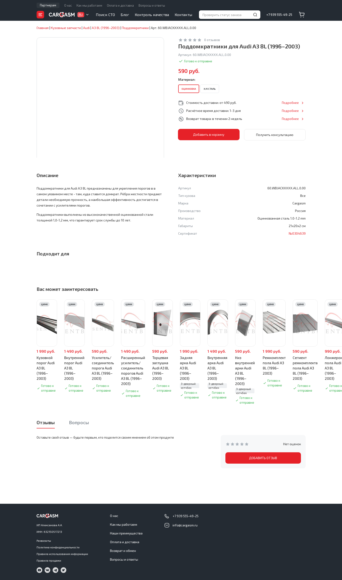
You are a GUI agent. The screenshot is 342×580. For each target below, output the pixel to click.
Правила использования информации (62, 553)
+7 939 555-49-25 (279, 15)
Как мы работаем (89, 5)
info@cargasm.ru (185, 525)
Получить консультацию (274, 134)
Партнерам (48, 5)
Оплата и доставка (120, 5)
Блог (125, 14)
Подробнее (290, 103)
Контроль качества (152, 14)
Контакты (183, 14)
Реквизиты (44, 540)
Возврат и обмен (123, 551)
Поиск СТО (105, 14)
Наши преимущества (126, 533)
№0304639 (297, 233)
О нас (68, 5)
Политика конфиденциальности (58, 547)
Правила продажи (49, 560)
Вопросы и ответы (152, 5)
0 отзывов (212, 40)
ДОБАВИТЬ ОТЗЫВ (263, 458)
